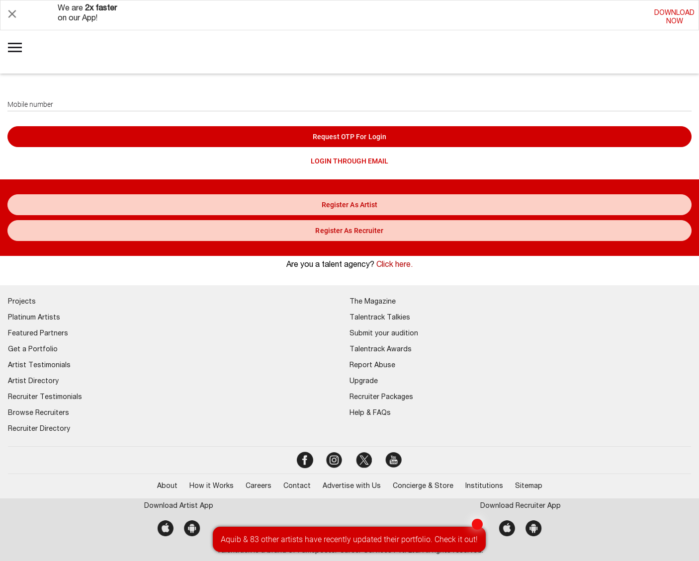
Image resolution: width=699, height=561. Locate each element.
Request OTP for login (349, 137)
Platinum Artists (34, 318)
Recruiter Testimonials (45, 397)
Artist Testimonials (39, 365)
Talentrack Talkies (380, 318)
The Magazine (373, 302)
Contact (297, 486)
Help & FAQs (370, 413)
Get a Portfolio (33, 349)
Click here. (394, 265)
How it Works (211, 486)
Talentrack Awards (381, 349)
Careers (258, 486)
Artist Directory (33, 381)
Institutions (484, 486)
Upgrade (364, 381)
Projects (22, 302)
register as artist (350, 205)
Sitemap (528, 486)
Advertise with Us (352, 486)
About (167, 486)
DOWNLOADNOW (674, 17)
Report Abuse (372, 365)
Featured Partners (38, 333)
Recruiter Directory (39, 429)
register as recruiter (349, 231)
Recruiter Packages (381, 397)
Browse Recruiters (38, 413)
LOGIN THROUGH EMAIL (349, 161)
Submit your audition (384, 333)
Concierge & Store (423, 486)
